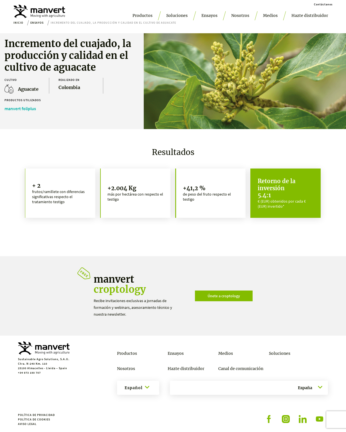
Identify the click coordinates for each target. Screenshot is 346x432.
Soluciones (177, 15)
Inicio (18, 23)
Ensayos (209, 15)
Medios (270, 15)
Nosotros (240, 15)
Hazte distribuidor (309, 15)
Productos (142, 15)
